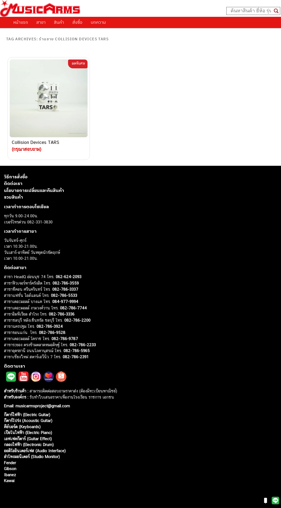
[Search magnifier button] (276, 11)
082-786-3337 (65, 289)
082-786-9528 (52, 332)
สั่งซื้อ (77, 22)
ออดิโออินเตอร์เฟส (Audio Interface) (35, 450)
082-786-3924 (50, 326)
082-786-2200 (77, 320)
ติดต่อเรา (13, 183)
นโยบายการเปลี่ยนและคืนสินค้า (34, 190)
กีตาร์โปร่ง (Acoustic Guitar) (28, 420)
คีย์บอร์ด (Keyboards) (22, 426)
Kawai (9, 480)
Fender (10, 462)
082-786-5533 (64, 295)
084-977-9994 (65, 301)
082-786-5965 (77, 350)
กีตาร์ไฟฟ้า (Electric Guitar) (27, 414)
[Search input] (251, 11)
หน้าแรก (20, 22)
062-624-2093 (68, 276)
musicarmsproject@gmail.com (42, 406)
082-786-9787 (65, 338)
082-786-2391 (76, 357)
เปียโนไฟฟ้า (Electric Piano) (28, 432)
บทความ (98, 22)
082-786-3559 (66, 283)
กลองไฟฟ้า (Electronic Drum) (29, 444)
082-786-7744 (73, 308)
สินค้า (59, 22)
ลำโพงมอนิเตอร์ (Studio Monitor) (32, 456)
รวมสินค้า (13, 197)
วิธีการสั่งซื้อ (15, 177)
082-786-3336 (61, 314)
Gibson (10, 468)
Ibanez (10, 474)
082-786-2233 (83, 344)
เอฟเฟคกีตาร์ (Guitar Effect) (28, 438)
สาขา (41, 22)
